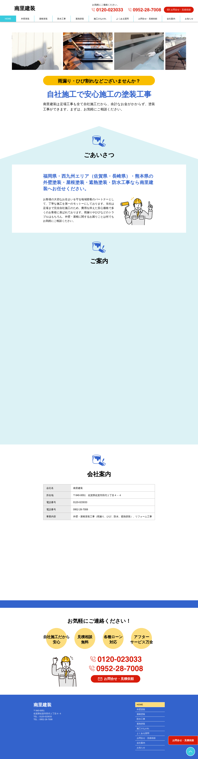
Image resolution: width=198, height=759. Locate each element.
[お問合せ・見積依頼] (179, 10)
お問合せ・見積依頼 (146, 738)
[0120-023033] (107, 10)
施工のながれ (143, 728)
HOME (140, 704)
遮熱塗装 (141, 724)
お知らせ (141, 747)
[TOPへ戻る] (190, 751)
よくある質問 (143, 733)
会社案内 (141, 743)
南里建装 (24, 8)
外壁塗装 (141, 709)
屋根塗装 (141, 714)
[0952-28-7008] (144, 10)
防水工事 (141, 719)
